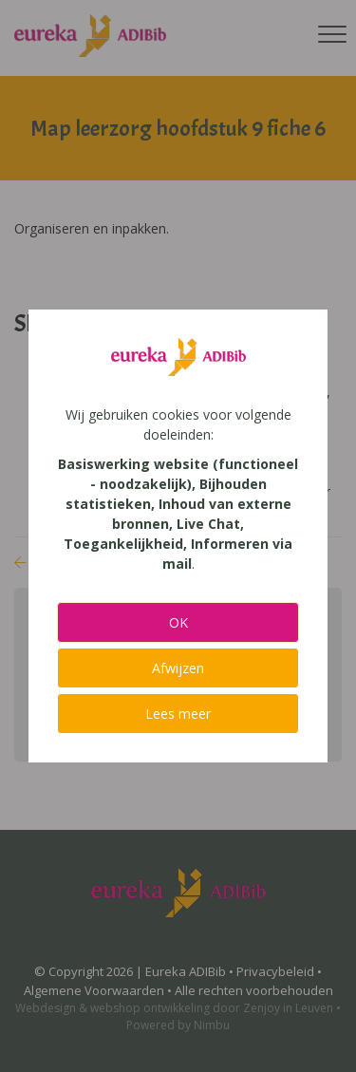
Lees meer (178, 714)
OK (178, 622)
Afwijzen (178, 668)
